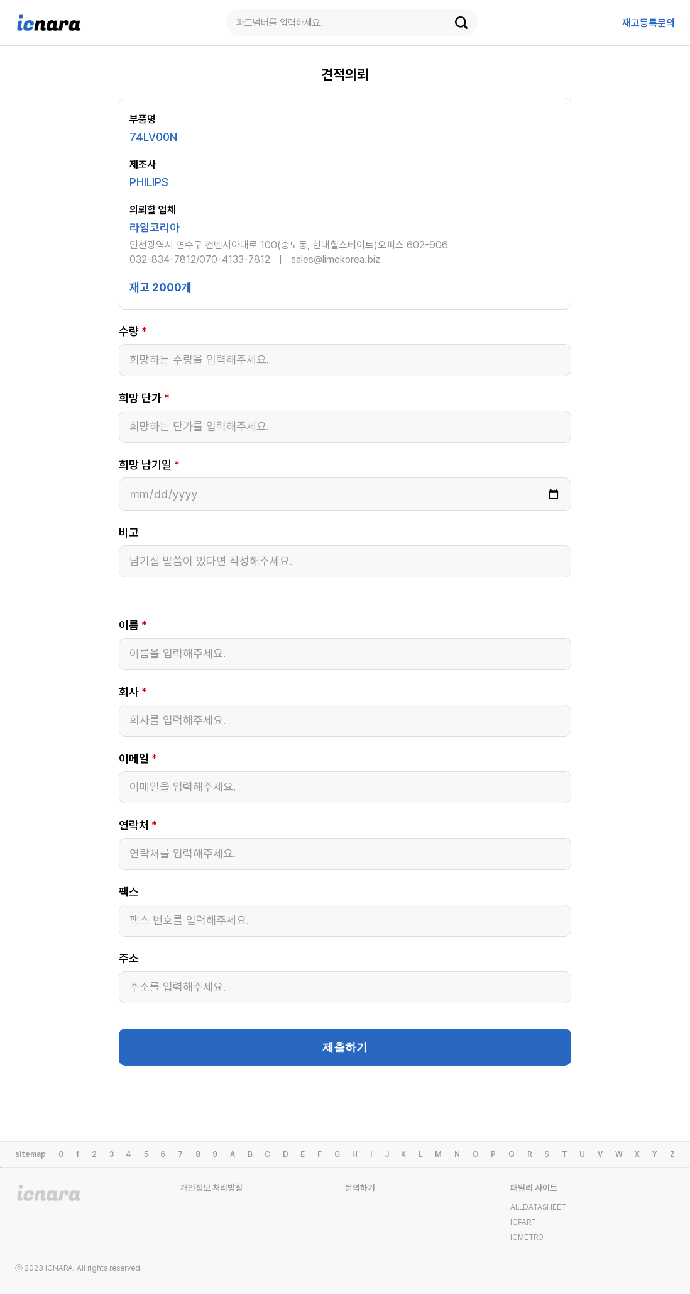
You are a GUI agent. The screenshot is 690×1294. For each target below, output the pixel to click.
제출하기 (345, 1047)
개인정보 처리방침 (211, 1188)
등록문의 (648, 23)
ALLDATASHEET (538, 1207)
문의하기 (360, 1188)
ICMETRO (527, 1237)
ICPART (523, 1222)
